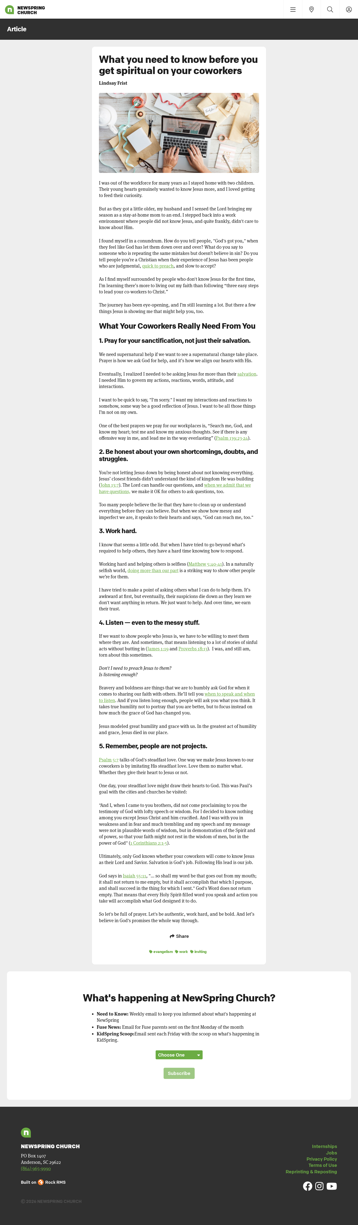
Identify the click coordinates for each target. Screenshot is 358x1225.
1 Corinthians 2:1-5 (148, 843)
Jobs (331, 1152)
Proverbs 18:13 (193, 649)
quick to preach (158, 266)
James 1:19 (158, 649)
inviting (198, 950)
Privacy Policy (322, 1158)
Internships (324, 1145)
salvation (246, 374)
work (181, 950)
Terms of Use (323, 1164)
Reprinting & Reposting (311, 1171)
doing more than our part (153, 570)
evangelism (161, 950)
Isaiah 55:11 (134, 876)
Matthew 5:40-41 (205, 564)
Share (179, 936)
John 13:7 (110, 485)
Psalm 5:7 (109, 760)
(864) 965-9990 (36, 1168)
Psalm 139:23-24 (232, 438)
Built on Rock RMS (43, 1182)
